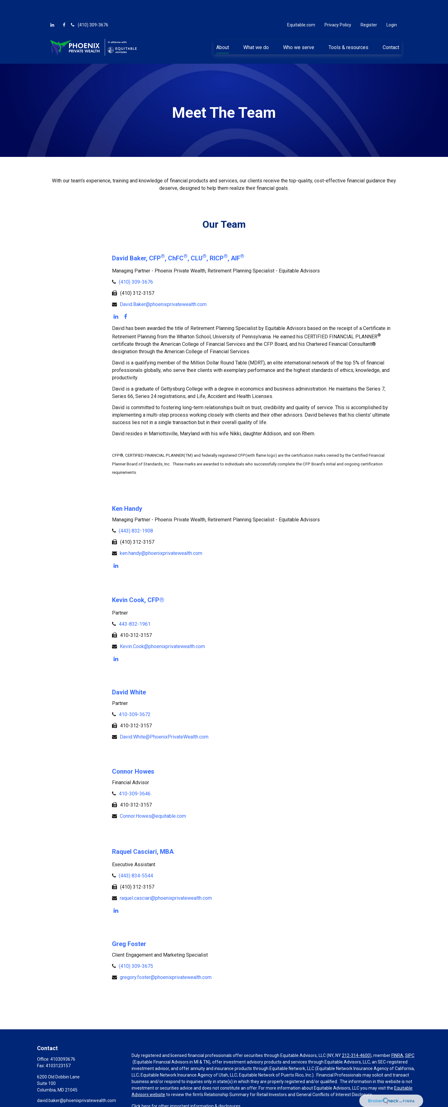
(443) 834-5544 (136, 857)
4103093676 (62, 1040)
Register (369, 6)
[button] (222, 28)
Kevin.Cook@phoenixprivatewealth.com (162, 628)
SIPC (409, 1036)
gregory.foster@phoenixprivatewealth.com (166, 959)
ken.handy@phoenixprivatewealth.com (161, 534)
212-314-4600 (356, 1036)
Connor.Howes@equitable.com (153, 797)
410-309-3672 (135, 696)
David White (129, 673)
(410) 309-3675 (136, 947)
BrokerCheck (268, 1101)
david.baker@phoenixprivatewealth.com (76, 1081)
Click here (141, 1087)
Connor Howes (133, 753)
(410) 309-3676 (89, 6)
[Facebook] (64, 6)
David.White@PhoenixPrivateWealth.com (164, 718)
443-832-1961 (135, 605)
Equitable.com (301, 6)
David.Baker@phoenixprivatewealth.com (163, 286)
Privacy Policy (337, 6)
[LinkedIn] (52, 6)
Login (391, 6)
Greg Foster (129, 925)
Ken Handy (127, 490)
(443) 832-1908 (136, 512)
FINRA (397, 1036)
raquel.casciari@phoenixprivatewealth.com (166, 879)
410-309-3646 (135, 775)
